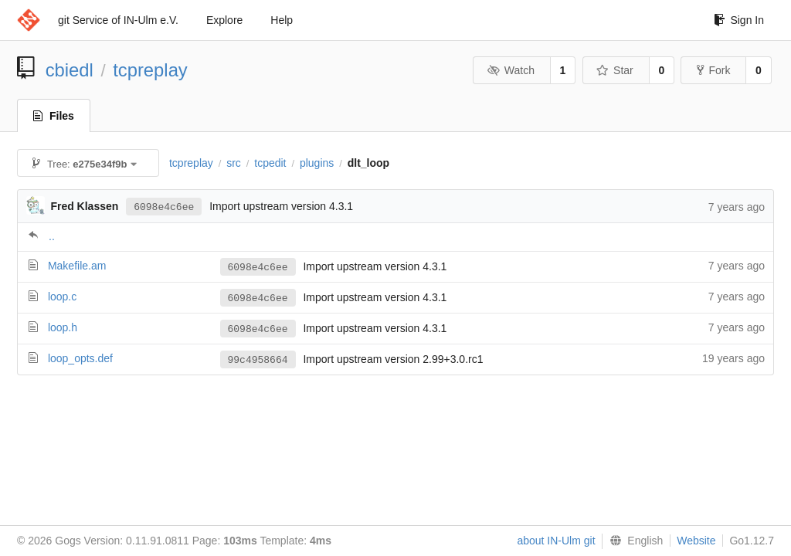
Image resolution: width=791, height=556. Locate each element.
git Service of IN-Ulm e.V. (118, 20)
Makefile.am (77, 265)
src (233, 163)
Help (281, 20)
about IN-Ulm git (556, 540)
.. (52, 236)
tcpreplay (150, 69)
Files (53, 116)
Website (696, 540)
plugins (317, 163)
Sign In (739, 20)
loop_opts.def (80, 358)
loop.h (62, 327)
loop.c (62, 296)
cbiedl (69, 69)
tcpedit (270, 163)
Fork (713, 70)
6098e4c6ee (164, 206)
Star (614, 70)
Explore (224, 20)
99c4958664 (258, 360)
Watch (511, 70)
